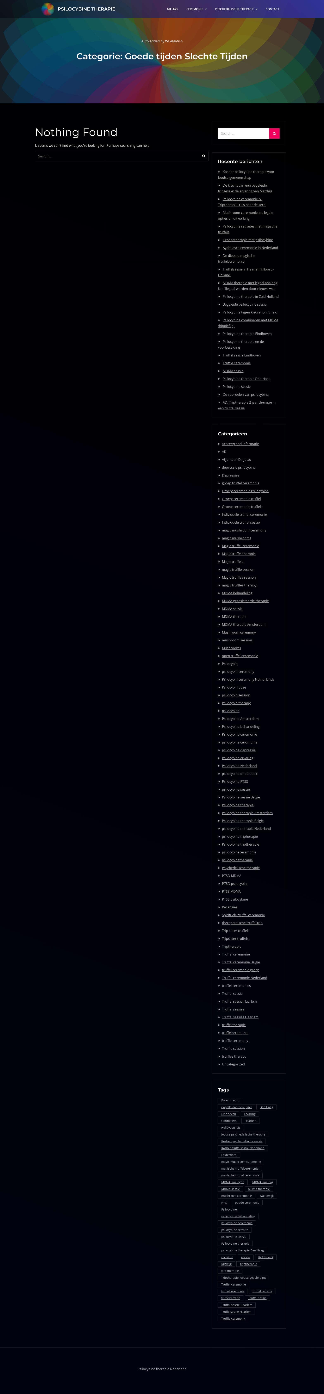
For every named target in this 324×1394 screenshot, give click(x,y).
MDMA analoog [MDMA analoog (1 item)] (262, 1182)
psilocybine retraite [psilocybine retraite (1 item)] (234, 1230)
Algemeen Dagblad (236, 459)
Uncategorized (233, 1064)
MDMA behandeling (237, 593)
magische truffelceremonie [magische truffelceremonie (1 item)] (239, 1168)
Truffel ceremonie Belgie (241, 962)
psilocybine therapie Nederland (246, 828)
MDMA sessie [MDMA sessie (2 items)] (230, 1189)
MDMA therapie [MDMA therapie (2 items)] (259, 1189)
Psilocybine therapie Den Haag (246, 378)
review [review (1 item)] (245, 1257)
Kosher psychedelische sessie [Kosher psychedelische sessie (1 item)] (241, 1141)
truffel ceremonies (236, 985)
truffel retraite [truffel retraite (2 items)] (262, 1291)
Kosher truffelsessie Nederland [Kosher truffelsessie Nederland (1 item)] (242, 1148)
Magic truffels (232, 561)
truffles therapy (234, 1056)
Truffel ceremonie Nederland (244, 978)
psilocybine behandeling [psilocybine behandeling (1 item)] (238, 1216)
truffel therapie (234, 1025)
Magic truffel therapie (239, 554)
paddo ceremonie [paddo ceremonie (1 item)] (247, 1203)
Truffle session (233, 1048)
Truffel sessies (233, 1009)
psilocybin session (236, 695)
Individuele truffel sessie (241, 522)
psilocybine (230, 711)
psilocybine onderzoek (239, 773)
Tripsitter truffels (235, 938)
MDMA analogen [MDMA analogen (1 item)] (232, 1182)
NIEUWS (172, 9)
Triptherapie (231, 946)
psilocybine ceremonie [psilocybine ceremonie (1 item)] (237, 1223)
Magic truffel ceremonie (240, 546)
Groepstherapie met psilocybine (248, 240)
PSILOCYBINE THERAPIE (86, 9)
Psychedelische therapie (241, 868)
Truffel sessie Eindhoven (242, 355)
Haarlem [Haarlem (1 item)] (250, 1121)
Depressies (230, 475)
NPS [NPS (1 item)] (224, 1203)
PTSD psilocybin (234, 883)
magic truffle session (238, 569)
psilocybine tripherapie (240, 836)
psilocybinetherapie (237, 860)
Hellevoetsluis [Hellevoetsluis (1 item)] (231, 1127)
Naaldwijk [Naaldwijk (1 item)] (267, 1196)
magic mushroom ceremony (244, 530)
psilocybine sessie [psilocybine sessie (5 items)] (233, 1237)
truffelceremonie (235, 1033)
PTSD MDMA (231, 875)
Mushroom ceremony (239, 632)
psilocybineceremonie (239, 852)
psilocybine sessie (236, 789)
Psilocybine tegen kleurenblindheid (250, 312)
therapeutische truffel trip (242, 923)
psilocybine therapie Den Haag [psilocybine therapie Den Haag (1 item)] (242, 1250)
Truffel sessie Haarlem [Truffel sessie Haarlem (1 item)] (236, 1305)
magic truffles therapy (239, 585)
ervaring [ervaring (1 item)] (250, 1114)
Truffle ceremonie (237, 363)
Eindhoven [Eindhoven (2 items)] (228, 1114)
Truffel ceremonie (236, 954)
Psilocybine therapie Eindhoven (247, 333)
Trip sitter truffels (235, 930)
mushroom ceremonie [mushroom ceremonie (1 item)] (236, 1196)
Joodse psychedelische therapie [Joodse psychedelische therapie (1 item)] (243, 1134)
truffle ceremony (235, 1040)
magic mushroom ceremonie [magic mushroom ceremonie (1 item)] (241, 1162)
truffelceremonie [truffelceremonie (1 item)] (232, 1291)
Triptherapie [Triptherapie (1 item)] (248, 1264)
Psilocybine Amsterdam (240, 718)
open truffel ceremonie (240, 656)
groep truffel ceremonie (240, 483)
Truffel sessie (232, 993)
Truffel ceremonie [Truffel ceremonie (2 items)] (233, 1284)
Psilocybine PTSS (235, 781)
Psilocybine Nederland (239, 766)
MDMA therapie (234, 616)
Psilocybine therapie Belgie (243, 821)
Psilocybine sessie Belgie (241, 797)
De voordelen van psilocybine (246, 394)
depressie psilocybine (239, 467)
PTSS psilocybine (235, 899)
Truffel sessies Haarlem (240, 1017)
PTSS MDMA (231, 891)
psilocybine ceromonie (239, 742)
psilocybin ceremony (238, 671)
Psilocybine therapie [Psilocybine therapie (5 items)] (235, 1243)
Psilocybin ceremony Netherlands (248, 679)
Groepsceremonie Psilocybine (245, 491)
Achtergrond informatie (240, 444)
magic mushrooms (236, 538)
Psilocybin (230, 663)
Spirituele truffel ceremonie (243, 915)
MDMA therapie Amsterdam (244, 624)
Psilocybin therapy (236, 703)
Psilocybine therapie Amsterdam (247, 813)
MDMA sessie (233, 371)
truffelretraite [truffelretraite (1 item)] (230, 1298)
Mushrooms (231, 648)
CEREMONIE (194, 9)
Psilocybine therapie (238, 805)
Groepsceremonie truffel (241, 499)
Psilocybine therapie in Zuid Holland (251, 296)
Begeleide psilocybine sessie (245, 304)
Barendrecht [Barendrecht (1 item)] (230, 1100)
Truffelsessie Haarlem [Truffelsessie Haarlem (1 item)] (236, 1312)
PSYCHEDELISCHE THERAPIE (234, 9)
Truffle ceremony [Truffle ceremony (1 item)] (233, 1318)
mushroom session (237, 640)
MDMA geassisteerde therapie (245, 601)
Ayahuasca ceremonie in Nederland (250, 247)
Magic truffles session (239, 577)
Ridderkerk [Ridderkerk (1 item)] (265, 1257)
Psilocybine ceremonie (239, 734)
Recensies (229, 907)
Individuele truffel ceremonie (244, 514)
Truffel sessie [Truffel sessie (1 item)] (257, 1298)
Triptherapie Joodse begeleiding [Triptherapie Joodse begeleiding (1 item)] (243, 1278)
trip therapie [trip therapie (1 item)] (230, 1271)
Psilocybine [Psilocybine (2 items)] (229, 1209)
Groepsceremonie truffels (242, 506)
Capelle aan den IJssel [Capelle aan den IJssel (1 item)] (236, 1107)
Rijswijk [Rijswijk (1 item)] (226, 1264)
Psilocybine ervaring (237, 758)
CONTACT (272, 9)
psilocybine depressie (239, 750)
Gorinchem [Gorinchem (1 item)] (229, 1121)
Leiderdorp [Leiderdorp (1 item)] (229, 1155)
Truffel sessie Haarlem (239, 1001)
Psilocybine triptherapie (240, 844)
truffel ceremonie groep (240, 970)
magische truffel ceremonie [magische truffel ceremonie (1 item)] (240, 1175)
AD (224, 451)
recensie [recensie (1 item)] (227, 1257)
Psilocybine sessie (237, 386)
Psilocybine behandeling (241, 726)
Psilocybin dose (234, 687)
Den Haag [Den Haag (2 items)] (266, 1107)
